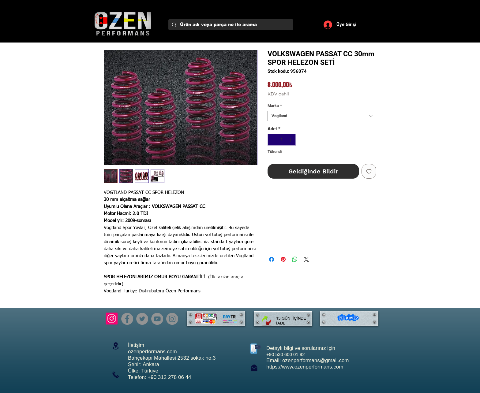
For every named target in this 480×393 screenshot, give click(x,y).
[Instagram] (112, 318)
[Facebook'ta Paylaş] (271, 259)
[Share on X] (306, 259)
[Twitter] (142, 319)
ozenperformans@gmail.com (315, 360)
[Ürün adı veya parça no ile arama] (230, 24)
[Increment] (291, 140)
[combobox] (322, 116)
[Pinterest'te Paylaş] (283, 259)
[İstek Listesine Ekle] (369, 171)
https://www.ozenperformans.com (304, 367)
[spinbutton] (282, 140)
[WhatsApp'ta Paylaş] (294, 259)
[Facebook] (127, 319)
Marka (275, 105)
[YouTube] (157, 319)
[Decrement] (272, 140)
